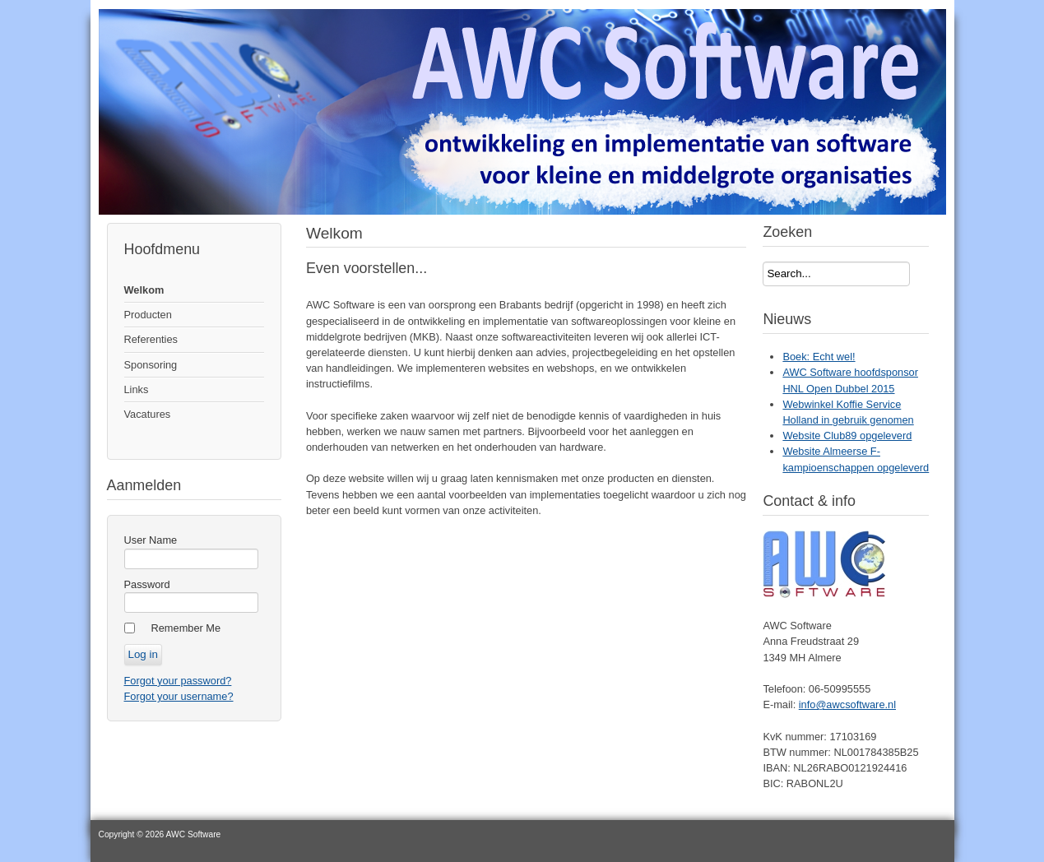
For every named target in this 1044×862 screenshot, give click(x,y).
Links (136, 389)
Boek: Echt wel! (818, 356)
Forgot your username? (179, 696)
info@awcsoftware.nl (847, 704)
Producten (148, 314)
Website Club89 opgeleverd (847, 435)
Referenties (151, 339)
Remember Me (186, 628)
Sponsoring (151, 365)
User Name (151, 540)
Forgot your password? (178, 680)
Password (147, 584)
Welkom (144, 290)
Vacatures (147, 414)
